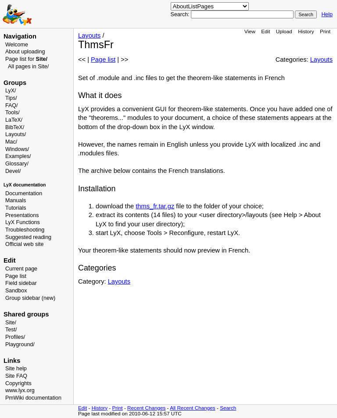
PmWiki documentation (33, 398)
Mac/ (11, 142)
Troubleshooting (24, 230)
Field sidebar (21, 283)
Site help (16, 368)
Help (327, 14)
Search (228, 408)
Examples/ (18, 156)
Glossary (16, 164)
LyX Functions (22, 222)
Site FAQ (16, 376)
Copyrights (18, 383)
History (306, 31)
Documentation (23, 193)
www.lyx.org (20, 390)
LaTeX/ (13, 120)
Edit (265, 31)
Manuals (15, 200)
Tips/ (11, 98)
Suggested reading (28, 237)
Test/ (11, 330)
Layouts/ (15, 134)
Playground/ (20, 344)
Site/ (10, 323)
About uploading (25, 52)
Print (325, 31)
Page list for (26, 59)
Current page (21, 269)
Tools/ (12, 112)
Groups (15, 82)
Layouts (89, 35)
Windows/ (17, 149)
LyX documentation (25, 185)
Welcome (16, 45)
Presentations (22, 215)
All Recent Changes (192, 408)
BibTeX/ (14, 127)
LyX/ (10, 91)
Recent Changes (146, 408)
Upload (284, 31)
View (249, 31)
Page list (15, 276)
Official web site (24, 244)
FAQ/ (11, 105)
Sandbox (16, 291)
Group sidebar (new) (30, 298)
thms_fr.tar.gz (155, 206)
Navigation (20, 36)
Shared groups (26, 314)
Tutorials (15, 208)
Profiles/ (15, 337)
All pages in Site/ (28, 66)
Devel (12, 171)
